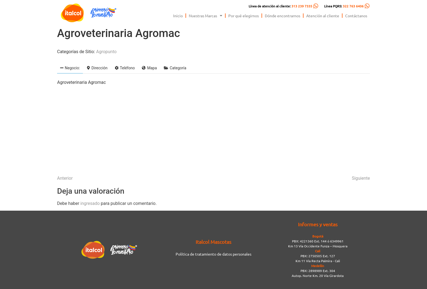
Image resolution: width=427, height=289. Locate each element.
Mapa (149, 68)
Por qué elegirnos (243, 15)
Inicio (178, 15)
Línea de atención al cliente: (280, 6)
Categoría (175, 68)
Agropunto (106, 51)
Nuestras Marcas (205, 15)
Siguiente (361, 178)
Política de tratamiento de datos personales (213, 253)
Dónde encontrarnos (282, 15)
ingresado (90, 203)
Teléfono (125, 68)
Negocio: (70, 68)
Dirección (97, 68)
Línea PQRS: (344, 6)
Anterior (65, 178)
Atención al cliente (322, 15)
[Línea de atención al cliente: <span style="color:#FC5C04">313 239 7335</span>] (316, 6)
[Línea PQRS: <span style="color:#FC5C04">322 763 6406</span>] (367, 6)
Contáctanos (356, 15)
